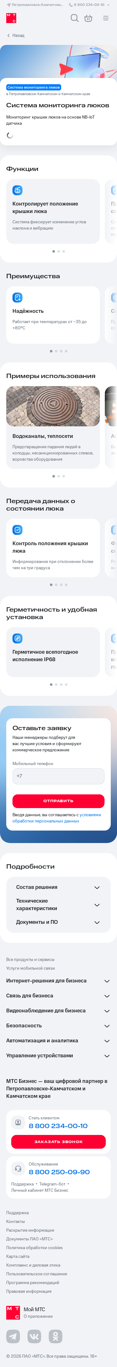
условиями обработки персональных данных (56, 818)
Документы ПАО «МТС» (29, 1239)
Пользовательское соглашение (36, 1274)
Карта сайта (17, 1256)
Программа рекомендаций (32, 1283)
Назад (18, 35)
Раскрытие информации (30, 1230)
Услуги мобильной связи (30, 968)
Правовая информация (28, 1291)
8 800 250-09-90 (59, 1172)
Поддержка (23, 1184)
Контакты (15, 1222)
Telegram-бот (52, 1184)
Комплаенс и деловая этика (33, 1265)
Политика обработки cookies (34, 1248)
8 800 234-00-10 (89, 4)
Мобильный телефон (32, 764)
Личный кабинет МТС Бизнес (39, 1190)
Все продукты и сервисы (30, 960)
